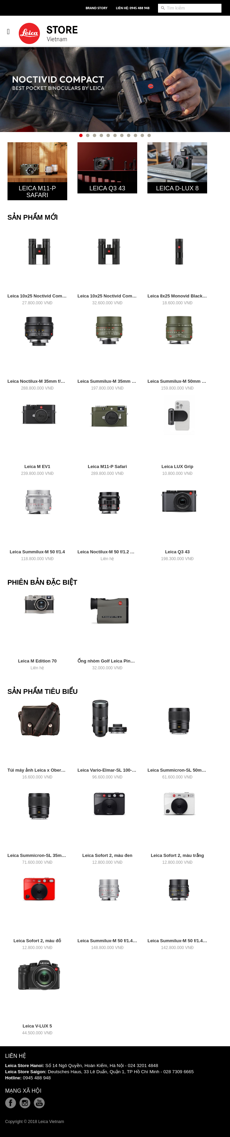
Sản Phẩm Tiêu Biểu (43, 691)
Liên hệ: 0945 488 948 (132, 8)
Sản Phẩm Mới (33, 217)
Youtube (39, 1102)
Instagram (24, 1102)
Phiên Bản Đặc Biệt (42, 582)
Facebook (10, 1102)
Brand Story (96, 8)
